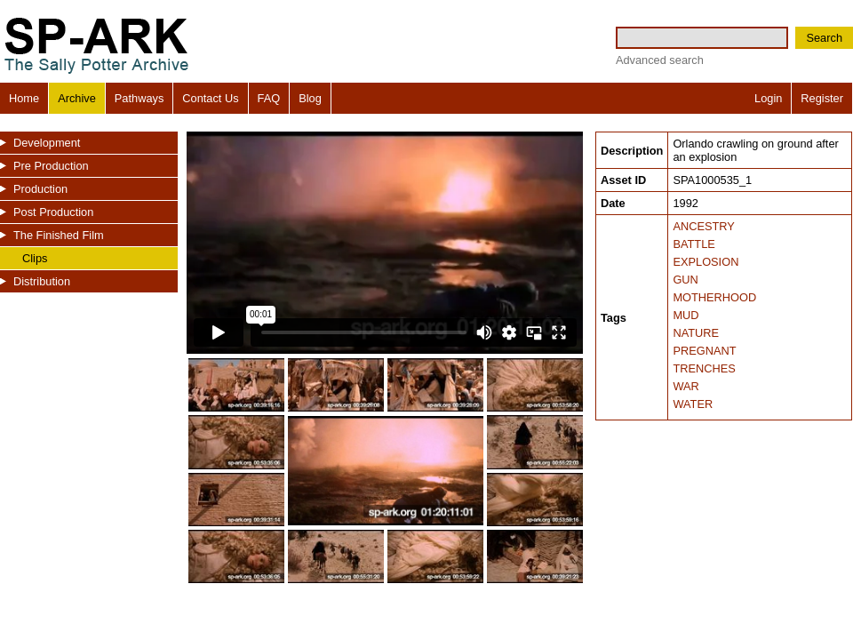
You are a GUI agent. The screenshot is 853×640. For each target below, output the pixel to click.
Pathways (139, 98)
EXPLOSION (705, 261)
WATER (693, 404)
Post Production (53, 212)
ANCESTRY (703, 226)
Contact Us (210, 98)
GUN (685, 279)
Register (822, 98)
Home (24, 98)
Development (46, 142)
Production (40, 189)
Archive (77, 98)
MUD (685, 315)
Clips (34, 258)
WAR (685, 386)
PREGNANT (704, 350)
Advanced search (660, 60)
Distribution (41, 281)
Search (824, 37)
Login (768, 98)
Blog (310, 98)
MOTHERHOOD (714, 297)
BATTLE (693, 244)
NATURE (696, 333)
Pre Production (51, 165)
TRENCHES (704, 368)
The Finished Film (58, 235)
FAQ (269, 98)
